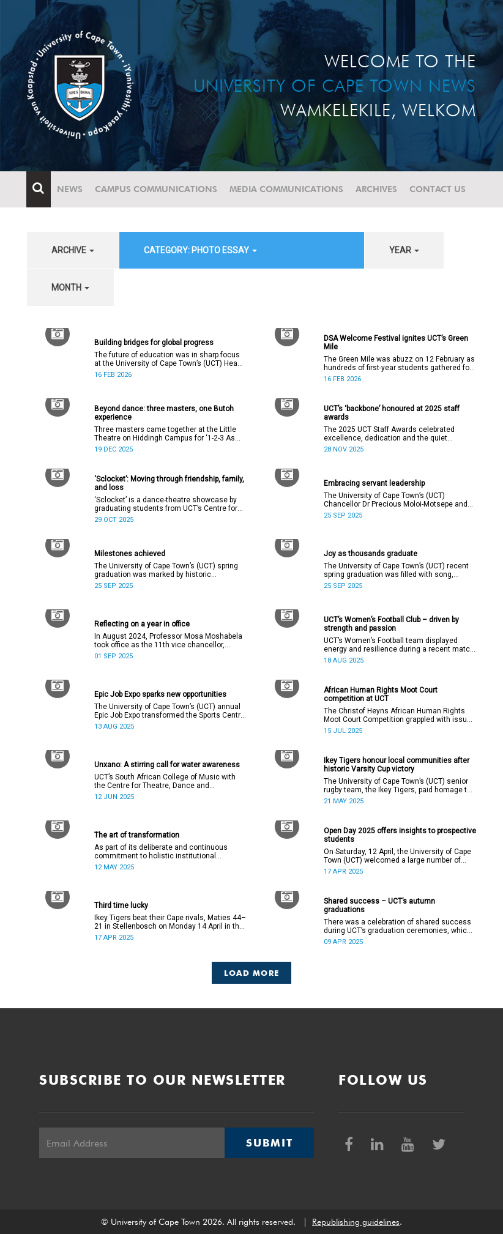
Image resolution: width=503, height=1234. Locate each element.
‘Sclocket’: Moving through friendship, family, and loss (169, 483)
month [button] (70, 287)
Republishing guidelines (356, 1222)
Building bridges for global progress (154, 342)
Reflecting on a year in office (142, 624)
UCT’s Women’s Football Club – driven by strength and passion (391, 624)
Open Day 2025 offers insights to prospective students (400, 835)
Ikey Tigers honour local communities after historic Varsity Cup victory (396, 764)
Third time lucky (121, 905)
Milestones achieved (129, 553)
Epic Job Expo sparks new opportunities (160, 694)
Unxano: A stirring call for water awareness (167, 764)
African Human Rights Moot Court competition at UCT (381, 694)
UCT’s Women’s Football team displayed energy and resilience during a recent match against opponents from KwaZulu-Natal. (399, 644)
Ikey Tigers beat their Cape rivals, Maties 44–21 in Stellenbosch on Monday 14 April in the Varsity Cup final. (170, 922)
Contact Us (438, 189)
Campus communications (156, 189)
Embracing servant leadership (374, 483)
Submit (269, 1143)
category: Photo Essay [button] (200, 250)
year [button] (404, 250)
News (70, 189)
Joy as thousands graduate (370, 553)
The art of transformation (136, 835)
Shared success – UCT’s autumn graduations (379, 905)
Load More (252, 973)
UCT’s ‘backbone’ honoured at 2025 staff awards (392, 413)
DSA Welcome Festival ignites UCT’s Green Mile (396, 342)
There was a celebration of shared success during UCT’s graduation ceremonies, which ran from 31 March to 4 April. (397, 926)
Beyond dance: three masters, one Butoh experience (164, 413)
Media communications (287, 189)
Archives (377, 189)
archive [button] (72, 250)
